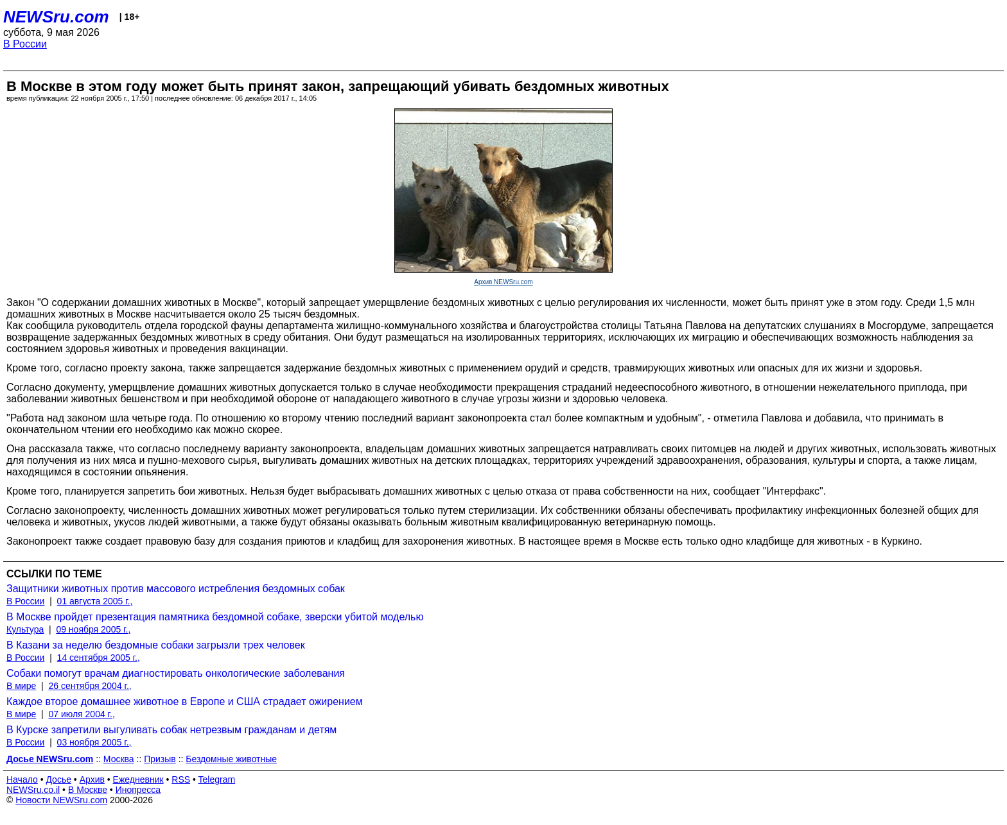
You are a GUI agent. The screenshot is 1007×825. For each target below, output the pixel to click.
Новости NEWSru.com (61, 800)
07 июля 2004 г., (81, 714)
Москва (118, 759)
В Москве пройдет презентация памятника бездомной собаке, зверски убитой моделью (214, 616)
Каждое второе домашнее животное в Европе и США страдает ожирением (184, 701)
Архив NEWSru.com (503, 281)
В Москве (87, 790)
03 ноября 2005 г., (94, 742)
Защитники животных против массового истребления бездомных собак (175, 588)
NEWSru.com (56, 16)
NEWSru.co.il (33, 790)
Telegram (217, 779)
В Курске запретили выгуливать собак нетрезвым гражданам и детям (171, 729)
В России (25, 43)
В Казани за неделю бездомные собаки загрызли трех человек (155, 645)
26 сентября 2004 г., (89, 686)
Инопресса (138, 790)
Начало (22, 779)
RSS (180, 779)
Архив (92, 779)
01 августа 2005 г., (95, 601)
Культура (25, 629)
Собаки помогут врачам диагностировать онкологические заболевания (175, 673)
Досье (58, 779)
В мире (21, 686)
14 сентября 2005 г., (98, 657)
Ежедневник (138, 779)
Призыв (160, 759)
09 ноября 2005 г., (93, 629)
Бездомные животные (231, 759)
